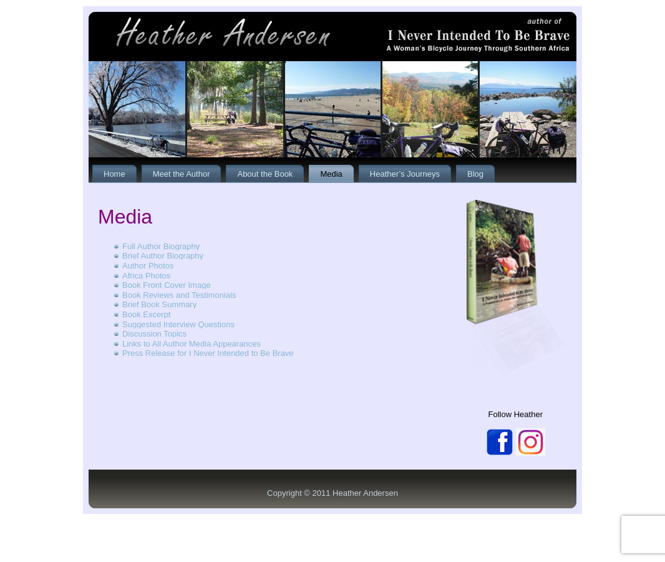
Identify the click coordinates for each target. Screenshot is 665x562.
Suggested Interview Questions (178, 324)
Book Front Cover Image (166, 285)
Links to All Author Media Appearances (191, 343)
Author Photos (147, 265)
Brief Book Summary (159, 304)
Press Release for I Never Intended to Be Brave (208, 353)
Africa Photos (146, 275)
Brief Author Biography (162, 255)
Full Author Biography (161, 246)
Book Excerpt (146, 314)
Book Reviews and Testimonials (179, 295)
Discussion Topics (154, 333)
